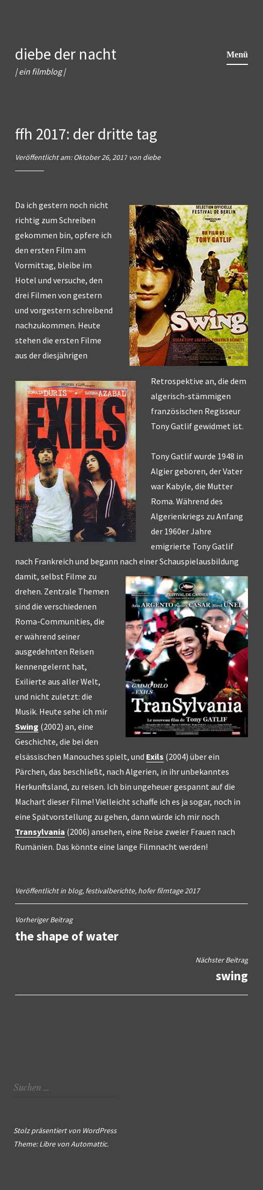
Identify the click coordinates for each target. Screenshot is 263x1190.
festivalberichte (110, 890)
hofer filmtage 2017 (169, 890)
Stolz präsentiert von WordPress (64, 1130)
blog (75, 890)
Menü (237, 54)
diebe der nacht (65, 54)
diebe (151, 157)
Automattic (89, 1144)
